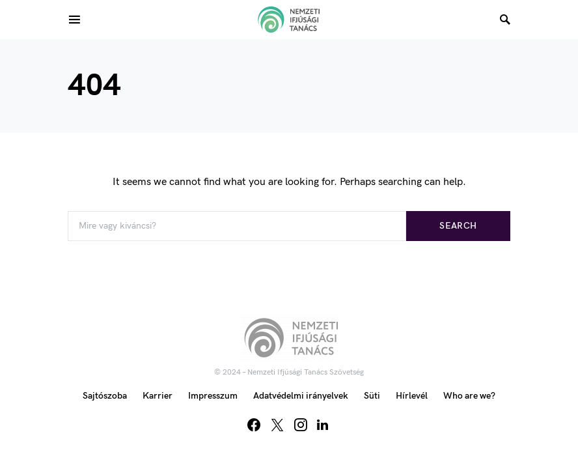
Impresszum (213, 395)
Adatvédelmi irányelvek (300, 395)
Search (457, 225)
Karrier (157, 395)
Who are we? (469, 395)
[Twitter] (277, 424)
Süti (372, 395)
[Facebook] (253, 424)
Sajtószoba (105, 395)
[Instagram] (300, 424)
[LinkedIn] (322, 424)
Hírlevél (412, 395)
